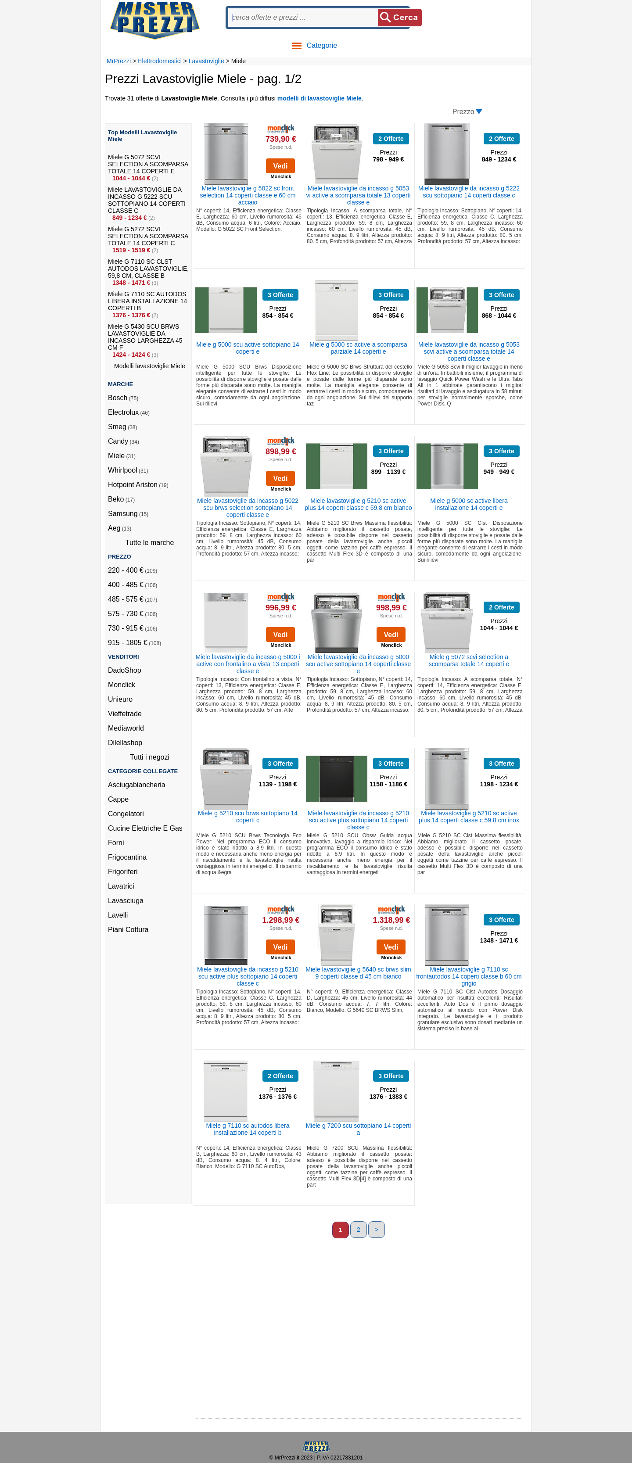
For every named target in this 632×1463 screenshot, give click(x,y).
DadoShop (124, 670)
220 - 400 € (126, 570)
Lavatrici (121, 886)
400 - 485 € (126, 584)
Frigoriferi (123, 871)
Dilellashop (125, 742)
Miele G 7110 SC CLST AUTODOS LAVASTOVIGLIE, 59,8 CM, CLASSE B (148, 268)
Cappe (118, 799)
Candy (118, 441)
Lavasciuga (126, 900)
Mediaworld (126, 728)
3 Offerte (280, 294)
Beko (116, 499)
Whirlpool (122, 470)
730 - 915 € (126, 628)
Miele (116, 455)
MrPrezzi (119, 61)
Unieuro (120, 699)
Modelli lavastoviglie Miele (149, 365)
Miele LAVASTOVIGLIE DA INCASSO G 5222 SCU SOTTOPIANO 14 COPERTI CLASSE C (147, 200)
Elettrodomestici (160, 61)
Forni (116, 842)
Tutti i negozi (149, 757)
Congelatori (126, 814)
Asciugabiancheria (136, 785)
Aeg (114, 528)
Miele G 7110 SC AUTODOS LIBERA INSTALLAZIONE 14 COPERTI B (147, 301)
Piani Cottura (128, 929)
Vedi (280, 166)
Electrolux (123, 412)
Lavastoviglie (206, 61)
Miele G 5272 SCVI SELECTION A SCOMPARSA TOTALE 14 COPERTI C (148, 236)
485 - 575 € (126, 599)
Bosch (117, 398)
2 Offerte (391, 138)
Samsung (123, 513)
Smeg (117, 426)
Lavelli (118, 915)
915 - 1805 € (127, 642)
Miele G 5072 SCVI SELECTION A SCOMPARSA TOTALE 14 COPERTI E (148, 164)
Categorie (314, 45)
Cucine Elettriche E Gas (145, 828)
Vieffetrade (125, 713)
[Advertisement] (143, 1072)
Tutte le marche (150, 542)
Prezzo (463, 111)
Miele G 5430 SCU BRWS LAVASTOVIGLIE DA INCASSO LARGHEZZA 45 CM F (145, 337)
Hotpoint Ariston (133, 484)
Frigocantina (127, 857)
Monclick (121, 684)
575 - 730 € (126, 613)
